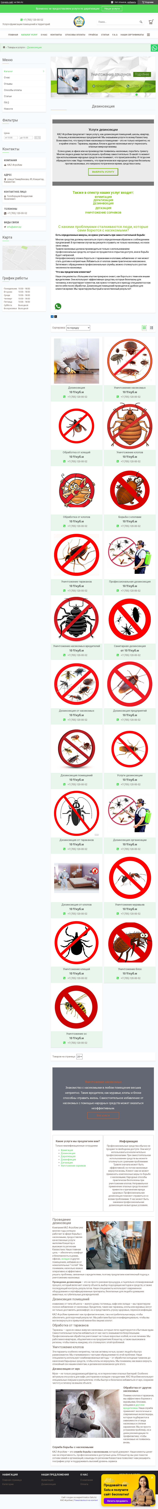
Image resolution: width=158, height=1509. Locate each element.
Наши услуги (112, 8)
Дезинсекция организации (130, 839)
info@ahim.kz (14, 227)
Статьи (105, 35)
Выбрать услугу (103, 171)
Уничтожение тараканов (76, 581)
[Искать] (141, 21)
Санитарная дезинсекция (130, 646)
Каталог (8, 71)
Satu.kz (93, 1497)
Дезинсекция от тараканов (76, 839)
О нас (44, 35)
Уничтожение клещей (76, 969)
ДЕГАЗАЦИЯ (103, 208)
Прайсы (93, 35)
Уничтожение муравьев (129, 904)
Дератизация (103, 200)
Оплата (84, 1484)
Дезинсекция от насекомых (76, 710)
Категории (8, 1484)
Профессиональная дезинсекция (130, 581)
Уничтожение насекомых (130, 387)
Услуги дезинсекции (130, 775)
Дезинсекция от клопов (76, 904)
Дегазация (67, 1162)
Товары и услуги (16, 47)
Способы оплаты (75, 35)
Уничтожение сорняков (73, 1165)
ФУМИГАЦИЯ (103, 197)
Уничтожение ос (76, 1033)
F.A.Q (114, 35)
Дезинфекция (103, 203)
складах (65, 1259)
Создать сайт (7, 2)
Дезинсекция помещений (76, 775)
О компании (86, 1480)
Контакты (56, 35)
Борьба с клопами (129, 516)
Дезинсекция (76, 387)
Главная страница (12, 1480)
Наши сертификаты (132, 35)
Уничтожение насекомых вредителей (76, 646)
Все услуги (103, 1115)
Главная (13, 35)
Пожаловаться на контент (86, 1500)
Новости (8, 109)
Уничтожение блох (130, 969)
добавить (131, 2)
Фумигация (67, 1150)
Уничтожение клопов (130, 452)
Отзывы (8, 84)
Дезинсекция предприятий (130, 710)
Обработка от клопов (76, 516)
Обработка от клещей (76, 452)
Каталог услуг (29, 35)
